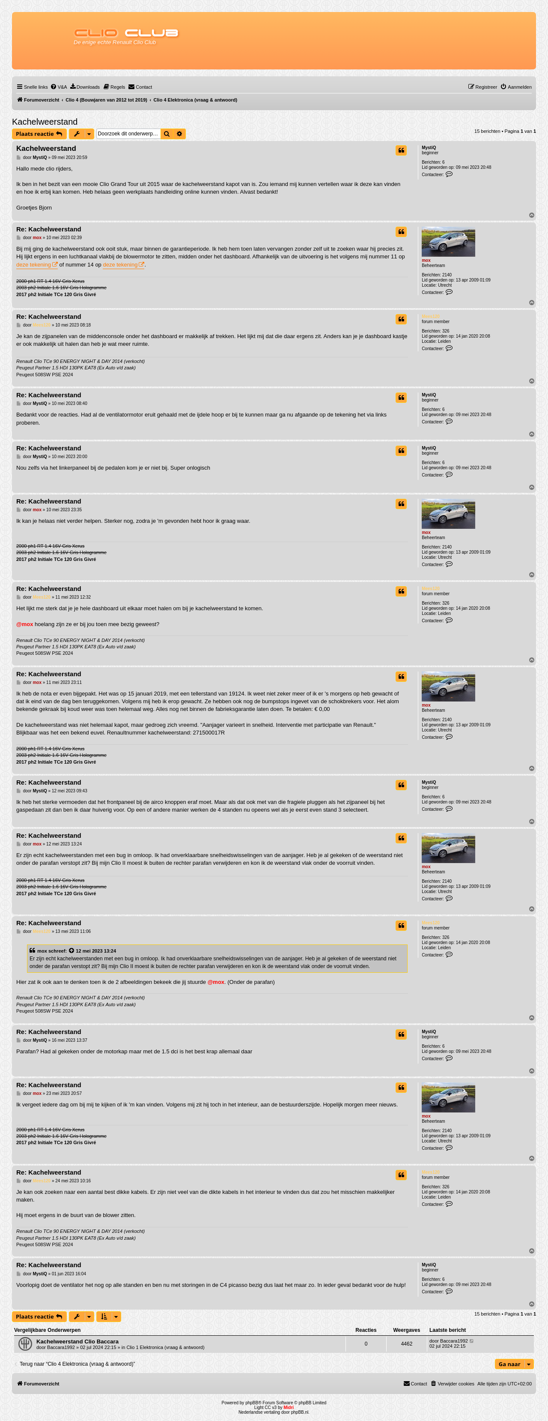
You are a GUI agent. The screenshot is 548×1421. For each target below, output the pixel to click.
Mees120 (431, 316)
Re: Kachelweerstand (48, 229)
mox (426, 260)
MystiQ (429, 147)
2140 (447, 275)
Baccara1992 (61, 1347)
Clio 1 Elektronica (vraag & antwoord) (165, 1347)
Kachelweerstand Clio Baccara (77, 1341)
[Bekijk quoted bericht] (72, 951)
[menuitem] (58, 87)
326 (446, 331)
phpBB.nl (300, 1412)
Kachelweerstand (44, 121)
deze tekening (33, 264)
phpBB (251, 1402)
